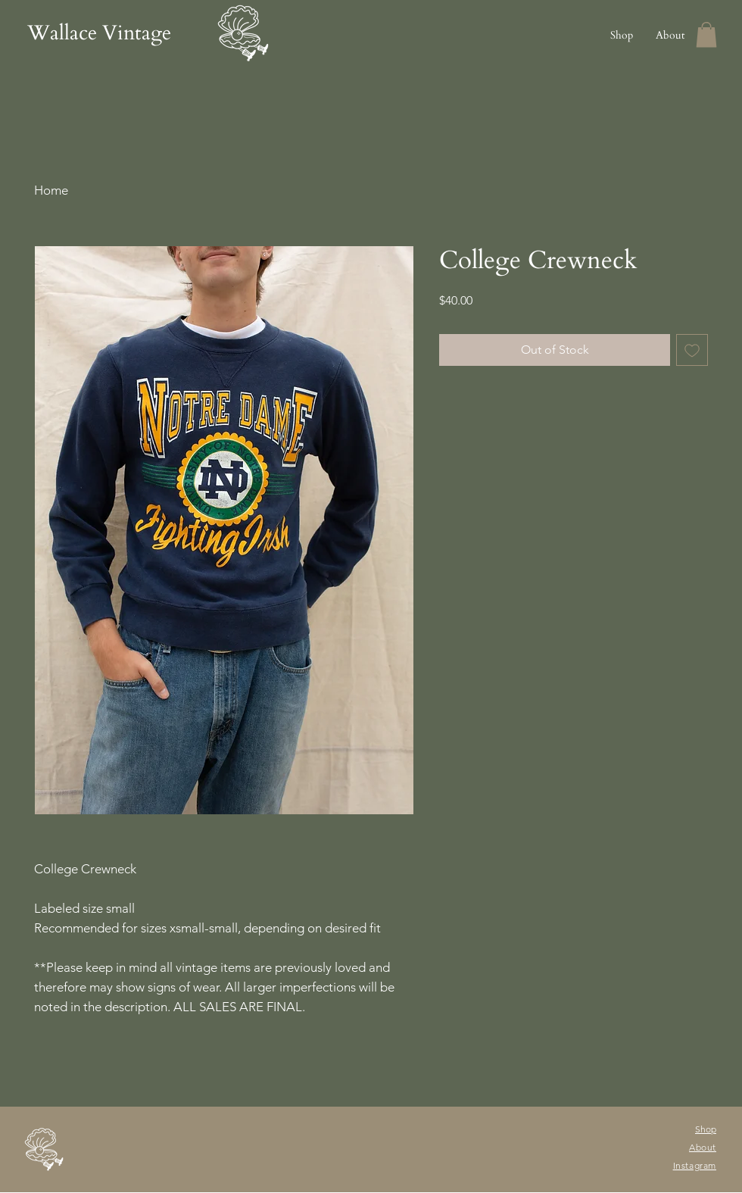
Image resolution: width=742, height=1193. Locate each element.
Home (51, 190)
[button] (706, 34)
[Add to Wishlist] (692, 350)
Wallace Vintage (99, 33)
